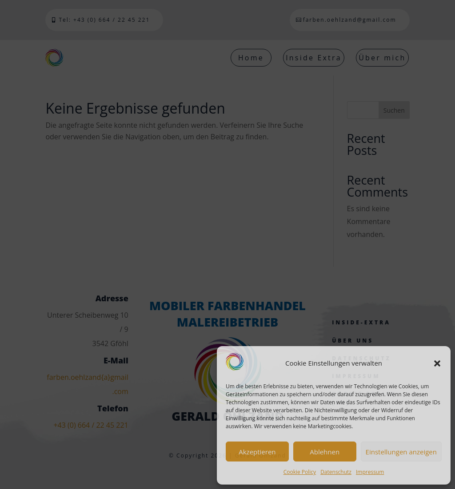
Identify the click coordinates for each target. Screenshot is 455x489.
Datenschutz (335, 472)
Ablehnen (324, 451)
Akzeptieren (257, 451)
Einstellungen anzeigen (401, 451)
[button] (437, 363)
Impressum (370, 472)
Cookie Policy (299, 472)
